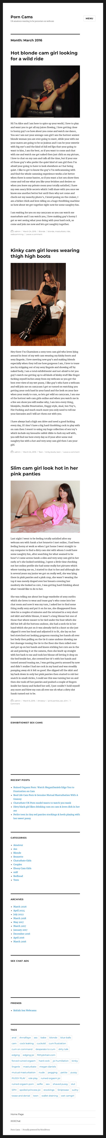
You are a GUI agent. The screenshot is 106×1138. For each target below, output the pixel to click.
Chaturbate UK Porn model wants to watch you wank (42, 802)
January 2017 (20, 929)
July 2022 (18, 914)
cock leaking (27, 1043)
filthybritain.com (46, 1055)
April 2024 (19, 910)
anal (14, 1037)
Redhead (18, 876)
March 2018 (19, 918)
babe (43, 1037)
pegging (52, 1072)
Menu (89, 18)
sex (61, 701)
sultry (75, 1090)
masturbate (60, 231)
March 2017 (19, 926)
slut (73, 1084)
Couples (17, 864)
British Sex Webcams (24, 1010)
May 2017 (18, 922)
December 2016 (21, 933)
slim (66, 701)
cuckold (41, 1043)
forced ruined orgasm (24, 1061)
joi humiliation (61, 1061)
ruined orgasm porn (23, 1084)
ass (35, 1037)
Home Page (17, 1114)
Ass (15, 849)
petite (64, 1072)
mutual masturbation (24, 1072)
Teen (41, 452)
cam (14, 1043)
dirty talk (63, 1049)
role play (33, 1078)
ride (68, 231)
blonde (51, 231)
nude (42, 1072)
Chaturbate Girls (22, 860)
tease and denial (21, 1095)
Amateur (42, 701)
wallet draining (50, 1095)
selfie (40, 1084)
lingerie (16, 1066)
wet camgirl (67, 1095)
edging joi (28, 1055)
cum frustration (57, 1043)
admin (17, 231)
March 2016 (19, 941)
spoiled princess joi (30, 1090)
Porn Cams (22, 17)
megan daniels (47, 1066)
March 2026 (20, 906)
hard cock (44, 1061)
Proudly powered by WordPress (36, 1130)
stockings (49, 1090)
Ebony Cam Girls (22, 868)
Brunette (18, 856)
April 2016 (18, 937)
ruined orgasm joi (50, 1078)
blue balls (65, 1037)
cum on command (22, 1049)
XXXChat (16, 1121)
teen (59, 452)
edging (16, 1055)
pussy (74, 1072)
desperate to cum (45, 1049)
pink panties (53, 701)
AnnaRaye (25, 1037)
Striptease (63, 1090)
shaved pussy (60, 1084)
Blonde (42, 231)
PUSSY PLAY (18, 1078)
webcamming (17, 234)
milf (15, 872)
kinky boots (50, 452)
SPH (14, 1090)
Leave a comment (34, 234)
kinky (75, 1061)
